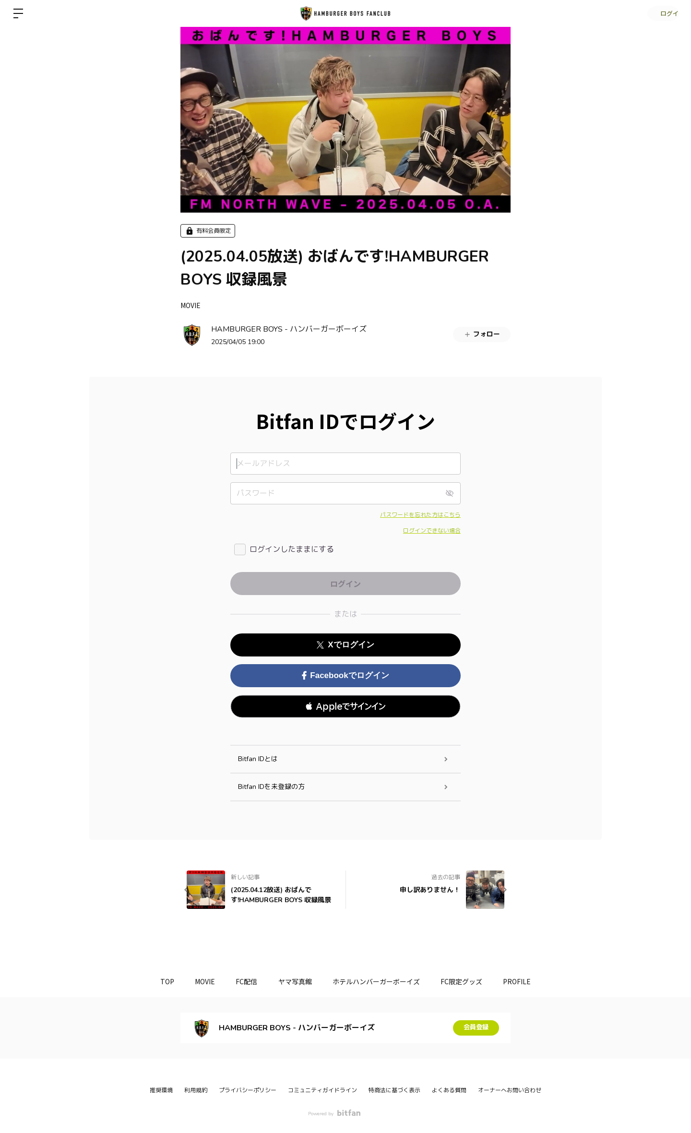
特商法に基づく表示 (394, 1090)
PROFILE (527, 981)
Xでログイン (345, 644)
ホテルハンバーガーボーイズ (379, 981)
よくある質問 (449, 1090)
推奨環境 (161, 1090)
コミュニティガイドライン (322, 1090)
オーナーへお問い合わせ (509, 1090)
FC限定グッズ (468, 981)
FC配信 (243, 981)
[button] (345, 706)
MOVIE (190, 305)
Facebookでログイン (345, 675)
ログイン (662, 13)
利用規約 (195, 1090)
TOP (158, 981)
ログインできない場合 (432, 531)
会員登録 (476, 1027)
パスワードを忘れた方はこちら (420, 515)
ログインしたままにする (292, 549)
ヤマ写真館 (295, 981)
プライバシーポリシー (247, 1090)
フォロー (482, 334)
